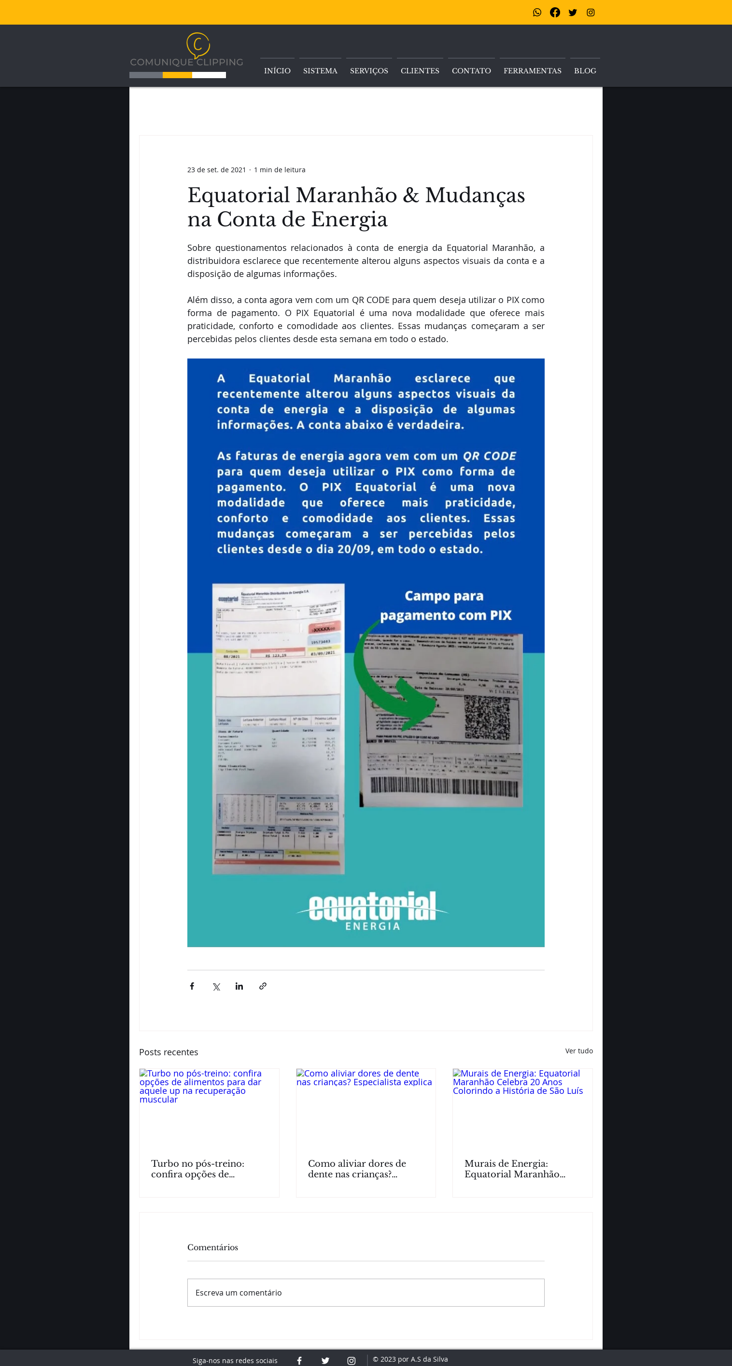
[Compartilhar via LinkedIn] (239, 986)
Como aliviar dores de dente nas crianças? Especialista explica (357, 1169)
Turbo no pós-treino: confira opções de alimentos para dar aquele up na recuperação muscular (208, 1169)
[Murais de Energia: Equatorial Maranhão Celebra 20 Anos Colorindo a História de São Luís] (522, 1108)
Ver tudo (579, 1050)
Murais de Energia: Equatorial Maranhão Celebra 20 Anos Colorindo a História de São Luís (517, 1169)
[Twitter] (573, 12)
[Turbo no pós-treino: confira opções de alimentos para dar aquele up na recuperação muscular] (209, 1108)
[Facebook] (555, 12)
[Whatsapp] (537, 12)
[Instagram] (591, 12)
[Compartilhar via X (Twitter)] (215, 986)
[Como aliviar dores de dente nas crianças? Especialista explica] (366, 1108)
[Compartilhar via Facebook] (192, 986)
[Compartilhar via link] (262, 986)
